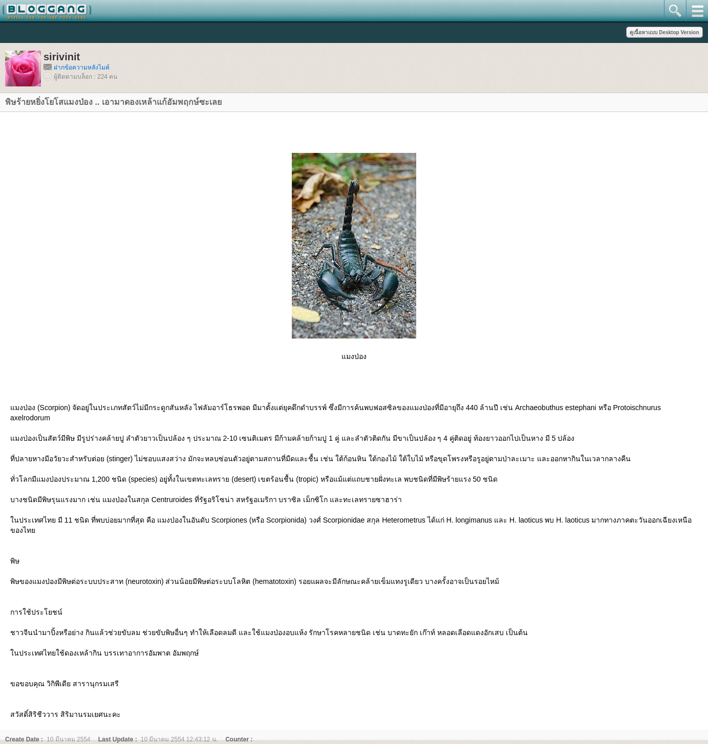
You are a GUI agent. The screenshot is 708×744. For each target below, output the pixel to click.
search (675, 10)
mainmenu (697, 10)
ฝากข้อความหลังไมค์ (82, 67)
